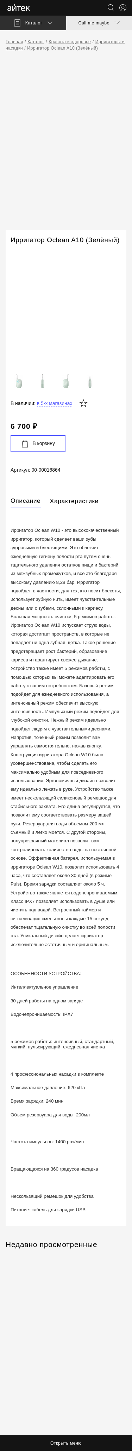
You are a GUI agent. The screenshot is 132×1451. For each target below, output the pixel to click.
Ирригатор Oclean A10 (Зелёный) (62, 48)
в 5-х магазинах (55, 403)
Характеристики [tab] (74, 501)
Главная (14, 41)
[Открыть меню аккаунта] (122, 7)
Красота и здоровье (70, 41)
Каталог (35, 41)
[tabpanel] (66, 864)
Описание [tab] (26, 500)
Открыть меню (66, 1443)
